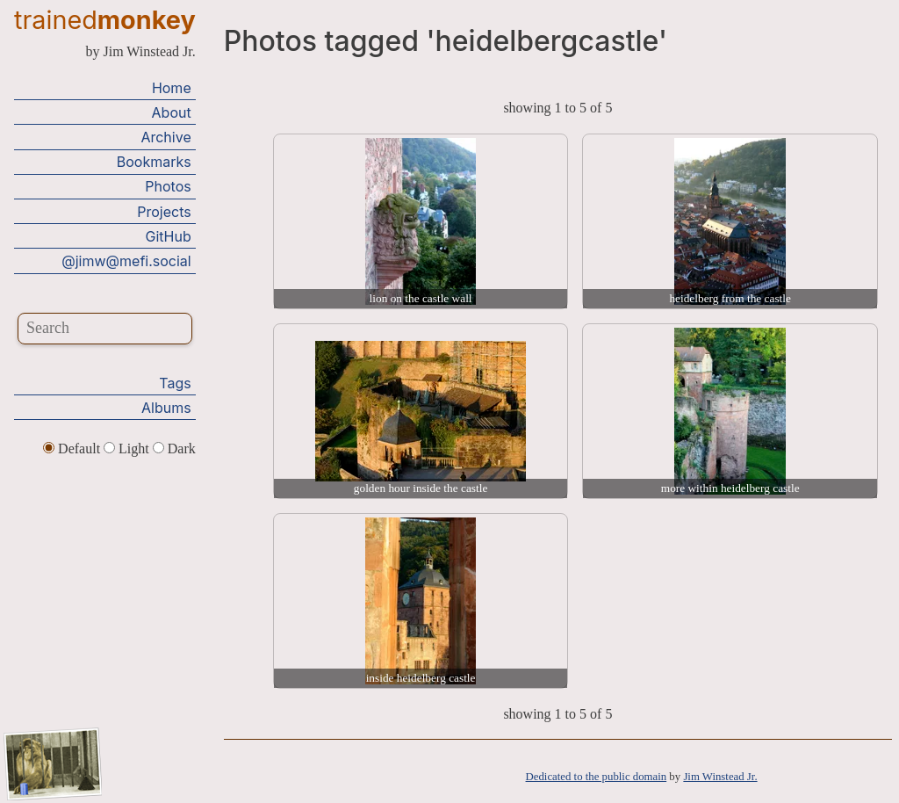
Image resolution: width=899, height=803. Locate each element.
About (171, 112)
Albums (166, 407)
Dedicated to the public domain (596, 776)
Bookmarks (154, 161)
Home (171, 88)
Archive (165, 137)
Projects (164, 212)
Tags (175, 383)
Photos (168, 186)
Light (128, 448)
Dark (174, 448)
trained (105, 19)
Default (73, 448)
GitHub (168, 236)
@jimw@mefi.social (126, 261)
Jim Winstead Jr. (720, 776)
